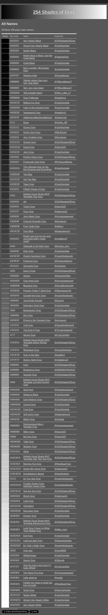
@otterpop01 (61, 211)
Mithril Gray (29, 419)
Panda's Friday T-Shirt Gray (37, 291)
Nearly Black (29, 51)
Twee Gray (28, 184)
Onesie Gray (29, 142)
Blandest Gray (30, 286)
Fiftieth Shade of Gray (34, 189)
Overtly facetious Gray (34, 256)
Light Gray (28, 501)
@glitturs (58, 226)
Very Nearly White (32, 605)
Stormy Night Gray (32, 360)
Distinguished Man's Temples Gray (33, 425)
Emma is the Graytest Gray (36, 320)
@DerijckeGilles (62, 276)
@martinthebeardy (63, 256)
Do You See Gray (32, 479)
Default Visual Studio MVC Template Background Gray (37, 522)
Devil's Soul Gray (31, 132)
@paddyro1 (60, 98)
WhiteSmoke (29, 555)
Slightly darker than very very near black (35, 81)
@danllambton (61, 474)
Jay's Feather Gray (32, 137)
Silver (26, 451)
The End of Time (31, 330)
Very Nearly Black (32, 41)
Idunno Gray (29, 335)
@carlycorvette (61, 108)
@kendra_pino (61, 246)
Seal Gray (28, 390)
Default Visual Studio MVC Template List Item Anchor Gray (36, 382)
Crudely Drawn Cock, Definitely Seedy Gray (34, 485)
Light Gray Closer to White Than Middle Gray (36, 529)
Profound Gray (30, 261)
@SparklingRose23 (64, 325)
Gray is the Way (31, 355)
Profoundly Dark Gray (34, 162)
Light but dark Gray (32, 541)
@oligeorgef (60, 117)
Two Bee (27, 174)
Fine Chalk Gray (31, 226)
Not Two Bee (29, 179)
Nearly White (29, 595)
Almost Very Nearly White (36, 600)
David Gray (29, 147)
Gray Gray (28, 211)
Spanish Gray (30, 375)
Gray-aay (28, 550)
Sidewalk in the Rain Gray (36, 246)
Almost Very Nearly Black (36, 46)
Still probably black (32, 93)
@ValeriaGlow (61, 57)
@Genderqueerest (63, 390)
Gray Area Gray (31, 281)
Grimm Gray (29, 127)
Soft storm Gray (31, 414)
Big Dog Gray (30, 437)
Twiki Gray (28, 441)
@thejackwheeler (63, 541)
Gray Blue (28, 231)
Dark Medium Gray (32, 399)
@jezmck (59, 300)
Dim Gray (28, 315)
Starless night (30, 75)
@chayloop (60, 266)
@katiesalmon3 (62, 231)
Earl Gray (28, 536)
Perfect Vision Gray (33, 157)
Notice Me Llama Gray (34, 469)
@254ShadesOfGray (64, 41)
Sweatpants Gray (32, 112)
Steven (26, 276)
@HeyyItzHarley (62, 590)
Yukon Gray (29, 206)
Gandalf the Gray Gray (34, 295)
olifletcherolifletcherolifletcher (37, 117)
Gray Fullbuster (31, 98)
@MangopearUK (62, 291)
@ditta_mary (60, 529)
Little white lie (30, 578)
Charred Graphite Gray (34, 221)
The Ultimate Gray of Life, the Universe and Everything (37, 168)
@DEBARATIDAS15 (64, 370)
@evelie (58, 578)
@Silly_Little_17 (62, 93)
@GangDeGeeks (63, 350)
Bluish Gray (29, 496)
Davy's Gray (29, 271)
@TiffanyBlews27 (63, 82)
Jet (24, 201)
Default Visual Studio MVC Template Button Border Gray (36, 342)
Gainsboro (28, 506)
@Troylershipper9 (63, 330)
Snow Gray (28, 590)
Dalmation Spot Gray (33, 305)
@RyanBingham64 (63, 286)
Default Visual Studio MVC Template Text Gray (36, 195)
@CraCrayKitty (61, 335)
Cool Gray (28, 409)
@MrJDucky (60, 132)
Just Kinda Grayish (32, 300)
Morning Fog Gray (32, 464)
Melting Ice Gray (31, 103)
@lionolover (60, 137)
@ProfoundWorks (63, 162)
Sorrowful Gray (30, 266)
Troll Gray (28, 325)
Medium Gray (30, 446)
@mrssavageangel (63, 216)
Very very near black (33, 88)
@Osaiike (59, 419)
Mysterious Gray (31, 370)
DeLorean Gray (31, 511)
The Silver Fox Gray (33, 573)
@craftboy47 (60, 239)
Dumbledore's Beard (33, 474)
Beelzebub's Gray (32, 310)
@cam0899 (60, 550)
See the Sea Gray (32, 491)
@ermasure (60, 320)
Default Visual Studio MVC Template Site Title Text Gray (37, 457)
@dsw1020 (60, 147)
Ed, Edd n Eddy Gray (33, 545)
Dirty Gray (28, 251)
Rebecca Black (30, 394)
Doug (26, 122)
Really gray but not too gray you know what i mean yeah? (37, 239)
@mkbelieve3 (61, 360)
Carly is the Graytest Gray (36, 108)
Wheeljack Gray (31, 350)
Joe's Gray (28, 152)
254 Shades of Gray (54, 12)
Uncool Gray (29, 404)
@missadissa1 (61, 75)
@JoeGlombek (61, 46)
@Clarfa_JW (60, 122)
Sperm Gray (29, 560)
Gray (25, 365)
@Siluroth (59, 560)
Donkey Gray (29, 516)
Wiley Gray (28, 432)
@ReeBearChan (62, 464)
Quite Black (29, 63)
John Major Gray (31, 216)
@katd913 (59, 355)
